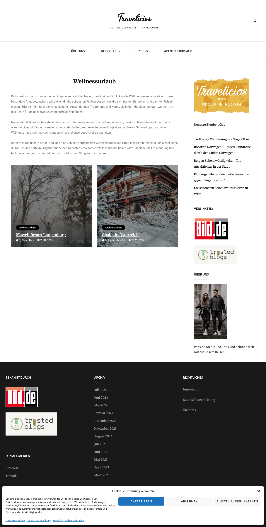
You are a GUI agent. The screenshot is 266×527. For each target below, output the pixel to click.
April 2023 (101, 467)
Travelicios (134, 18)
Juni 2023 (101, 452)
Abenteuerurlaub (179, 51)
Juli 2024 (100, 390)
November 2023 (105, 428)
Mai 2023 (101, 459)
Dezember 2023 (105, 421)
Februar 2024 (103, 413)
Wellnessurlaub (28, 227)
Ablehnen (189, 501)
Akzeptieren (141, 501)
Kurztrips (142, 51)
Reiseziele (110, 51)
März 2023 (102, 475)
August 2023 (103, 436)
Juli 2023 (100, 444)
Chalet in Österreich (123, 234)
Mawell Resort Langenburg (44, 234)
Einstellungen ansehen (237, 501)
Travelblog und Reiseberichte (68, 520)
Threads (11, 476)
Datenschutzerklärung (39, 520)
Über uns (79, 51)
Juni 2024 (101, 397)
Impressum (191, 389)
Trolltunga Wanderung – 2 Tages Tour (221, 139)
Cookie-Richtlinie (15, 520)
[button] (258, 491)
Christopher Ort (117, 239)
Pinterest (12, 468)
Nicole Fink (28, 239)
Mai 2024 (101, 405)
